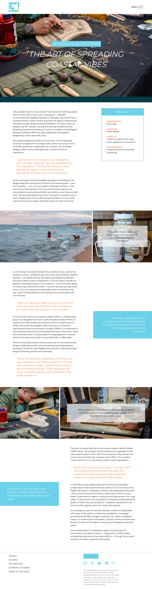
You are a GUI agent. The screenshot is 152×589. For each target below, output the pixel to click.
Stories (13, 556)
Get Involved (16, 564)
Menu (137, 6)
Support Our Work (19, 568)
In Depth (13, 560)
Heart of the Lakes (19, 572)
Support (91, 556)
